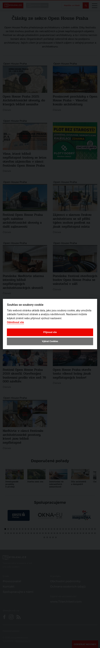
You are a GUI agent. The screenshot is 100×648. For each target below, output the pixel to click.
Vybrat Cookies (50, 341)
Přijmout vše (50, 332)
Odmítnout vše (15, 322)
